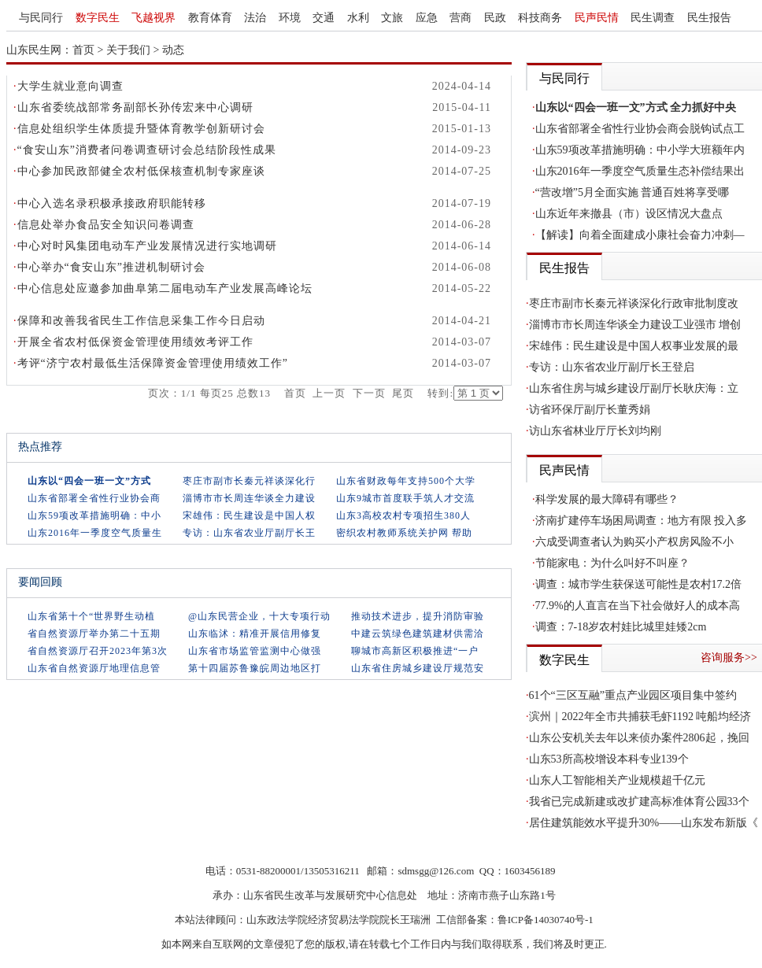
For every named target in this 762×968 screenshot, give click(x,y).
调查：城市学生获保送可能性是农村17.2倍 (638, 584)
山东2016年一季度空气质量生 (95, 532)
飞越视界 (153, 18)
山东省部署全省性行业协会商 (94, 498)
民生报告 (709, 18)
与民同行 (41, 18)
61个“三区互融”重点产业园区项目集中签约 (633, 695)
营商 (460, 18)
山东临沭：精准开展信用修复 (254, 633)
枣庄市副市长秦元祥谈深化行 (249, 480)
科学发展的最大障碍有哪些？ (607, 499)
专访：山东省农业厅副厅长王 (249, 532)
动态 (173, 50)
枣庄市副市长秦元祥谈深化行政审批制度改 (633, 303)
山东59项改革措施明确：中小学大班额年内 (640, 150)
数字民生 (98, 18)
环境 (290, 18)
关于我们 (128, 50)
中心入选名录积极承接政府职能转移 (111, 203)
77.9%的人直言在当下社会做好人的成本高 (637, 605)
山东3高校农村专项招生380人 (403, 515)
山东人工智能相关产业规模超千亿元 (617, 780)
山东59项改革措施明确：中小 (94, 515)
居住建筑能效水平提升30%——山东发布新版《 (644, 823)
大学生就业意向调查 (70, 86)
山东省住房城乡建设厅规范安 (417, 668)
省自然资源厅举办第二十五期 (94, 633)
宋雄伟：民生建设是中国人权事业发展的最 (633, 346)
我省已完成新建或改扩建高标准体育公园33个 (639, 801)
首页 (83, 50)
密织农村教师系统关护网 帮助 (404, 532)
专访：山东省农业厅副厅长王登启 (611, 367)
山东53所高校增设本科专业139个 (609, 759)
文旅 (392, 18)
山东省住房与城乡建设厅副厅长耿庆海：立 (633, 388)
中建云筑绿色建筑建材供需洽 (417, 633)
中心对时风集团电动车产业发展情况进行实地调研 (147, 246)
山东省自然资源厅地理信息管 (94, 668)
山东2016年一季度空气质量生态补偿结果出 (640, 171)
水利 (358, 18)
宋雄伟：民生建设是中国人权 (249, 515)
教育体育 (210, 18)
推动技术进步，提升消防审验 (417, 616)
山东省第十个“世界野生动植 (91, 616)
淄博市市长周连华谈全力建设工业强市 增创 (635, 325)
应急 (427, 18)
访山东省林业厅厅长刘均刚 (595, 431)
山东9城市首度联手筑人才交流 (405, 498)
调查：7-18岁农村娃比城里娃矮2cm (621, 627)
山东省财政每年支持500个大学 (405, 480)
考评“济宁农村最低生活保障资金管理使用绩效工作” (152, 363)
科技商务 (540, 18)
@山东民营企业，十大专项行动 (259, 616)
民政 (495, 18)
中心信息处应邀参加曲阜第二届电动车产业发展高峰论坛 (165, 288)
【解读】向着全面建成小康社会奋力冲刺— (640, 235)
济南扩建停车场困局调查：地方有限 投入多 (641, 520)
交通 (324, 18)
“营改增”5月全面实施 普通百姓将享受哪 (632, 192)
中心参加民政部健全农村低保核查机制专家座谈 (141, 171)
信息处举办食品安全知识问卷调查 (105, 225)
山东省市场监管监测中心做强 (254, 650)
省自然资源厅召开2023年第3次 (98, 650)
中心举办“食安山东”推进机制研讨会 (111, 267)
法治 (255, 18)
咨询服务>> (729, 657)
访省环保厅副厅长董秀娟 (589, 410)
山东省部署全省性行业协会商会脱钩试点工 (640, 129)
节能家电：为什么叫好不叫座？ (612, 563)
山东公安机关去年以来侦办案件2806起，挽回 (639, 738)
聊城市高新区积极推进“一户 (415, 650)
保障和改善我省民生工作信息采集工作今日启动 (141, 321)
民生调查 (653, 18)
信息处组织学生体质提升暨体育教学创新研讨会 (141, 129)
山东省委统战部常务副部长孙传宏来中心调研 (135, 107)
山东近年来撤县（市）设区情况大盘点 (629, 214)
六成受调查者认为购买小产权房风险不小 (634, 542)
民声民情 (597, 18)
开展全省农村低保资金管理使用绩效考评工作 (135, 342)
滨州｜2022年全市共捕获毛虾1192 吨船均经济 (640, 716)
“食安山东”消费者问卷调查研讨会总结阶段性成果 (146, 150)
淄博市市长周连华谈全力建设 (249, 498)
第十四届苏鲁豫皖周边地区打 (254, 668)
